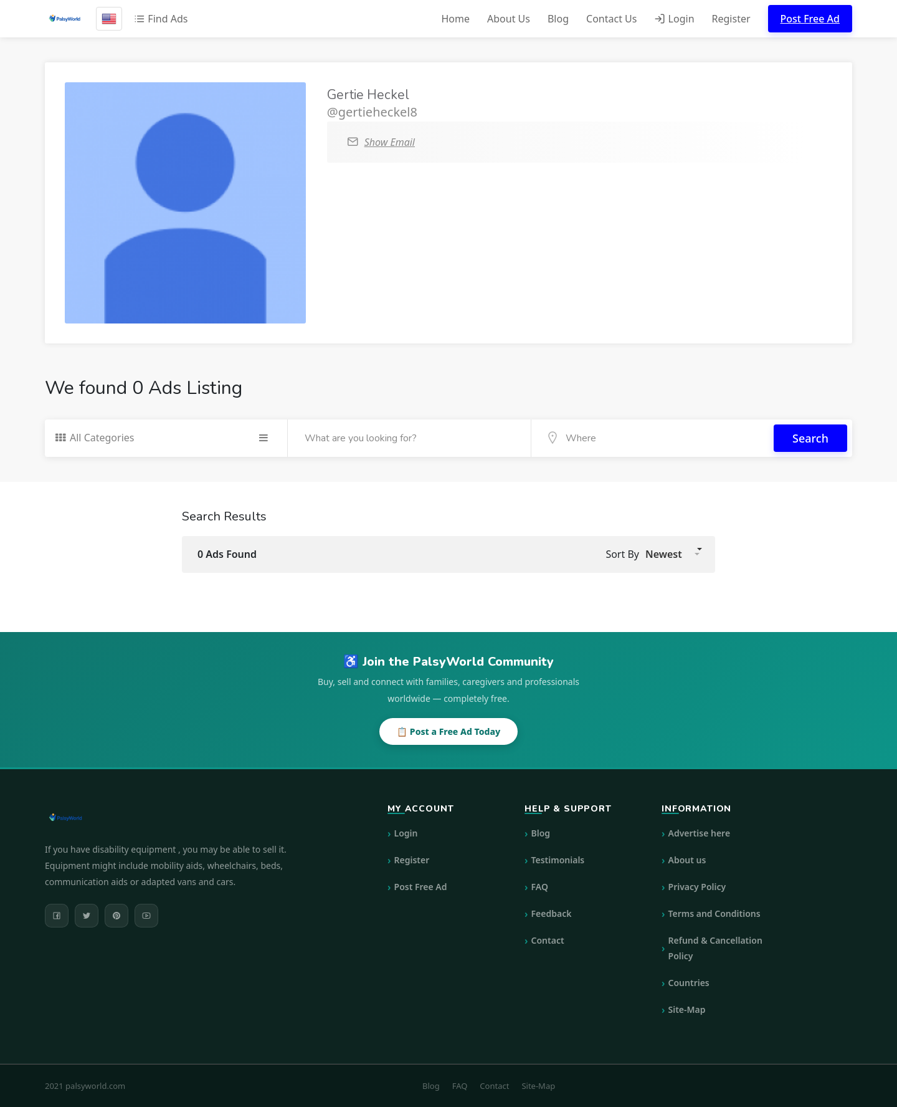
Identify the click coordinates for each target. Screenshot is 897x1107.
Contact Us (611, 19)
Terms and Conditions (714, 913)
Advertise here (699, 833)
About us (687, 860)
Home (455, 19)
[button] (672, 554)
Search (810, 438)
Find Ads (160, 19)
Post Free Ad (810, 19)
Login (674, 19)
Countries (689, 983)
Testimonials (558, 860)
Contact (547, 940)
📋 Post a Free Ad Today (448, 731)
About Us (508, 19)
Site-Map (687, 1009)
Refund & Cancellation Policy (715, 948)
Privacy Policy (697, 887)
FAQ (539, 887)
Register (731, 19)
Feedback (551, 913)
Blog (558, 19)
